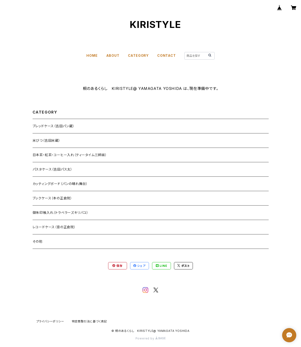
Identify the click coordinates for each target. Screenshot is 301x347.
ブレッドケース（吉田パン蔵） (54, 126)
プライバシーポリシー (50, 321)
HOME (92, 55)
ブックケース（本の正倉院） (52, 198)
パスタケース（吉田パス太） (52, 169)
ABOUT (112, 55)
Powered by (151, 338)
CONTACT (166, 55)
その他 (37, 241)
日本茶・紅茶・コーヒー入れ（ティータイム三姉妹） (70, 155)
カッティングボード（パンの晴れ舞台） (60, 184)
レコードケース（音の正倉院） (54, 227)
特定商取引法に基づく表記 (89, 321)
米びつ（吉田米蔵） (46, 140)
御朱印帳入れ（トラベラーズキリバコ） (61, 213)
